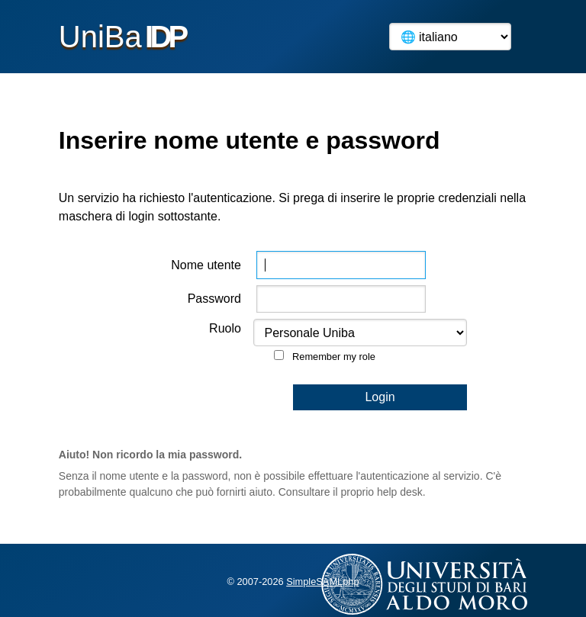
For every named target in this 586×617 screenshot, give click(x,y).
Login (379, 396)
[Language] (450, 36)
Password (214, 298)
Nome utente (206, 265)
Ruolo (225, 328)
